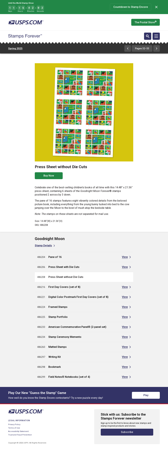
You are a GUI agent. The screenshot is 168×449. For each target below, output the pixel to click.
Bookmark (54, 366)
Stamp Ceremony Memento (64, 336)
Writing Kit (54, 356)
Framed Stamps (57, 307)
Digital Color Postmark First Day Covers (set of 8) (78, 297)
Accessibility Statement (18, 431)
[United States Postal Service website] (25, 22)
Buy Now (48, 175)
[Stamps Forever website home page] (25, 36)
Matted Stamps (57, 346)
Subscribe (127, 432)
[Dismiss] (156, 7)
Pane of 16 (55, 257)
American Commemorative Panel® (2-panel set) (77, 326)
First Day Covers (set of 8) (64, 287)
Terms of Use (14, 428)
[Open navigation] (156, 36)
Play (145, 395)
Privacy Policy (14, 424)
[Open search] (147, 36)
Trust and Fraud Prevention (20, 435)
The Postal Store (146, 22)
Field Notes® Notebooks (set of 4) (69, 376)
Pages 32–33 (142, 48)
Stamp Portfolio (58, 316)
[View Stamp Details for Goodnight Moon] (45, 245)
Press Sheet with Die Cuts (63, 267)
